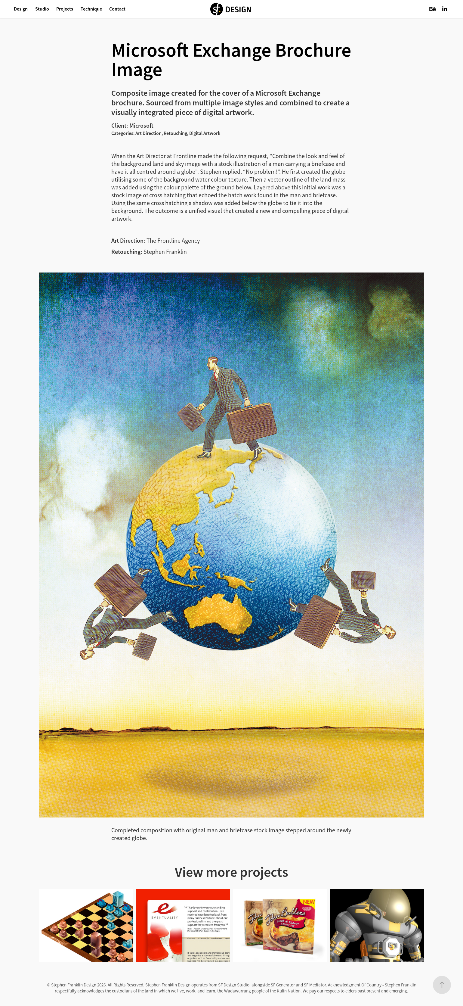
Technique (91, 9)
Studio (42, 9)
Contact (117, 9)
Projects (64, 9)
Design (21, 9)
